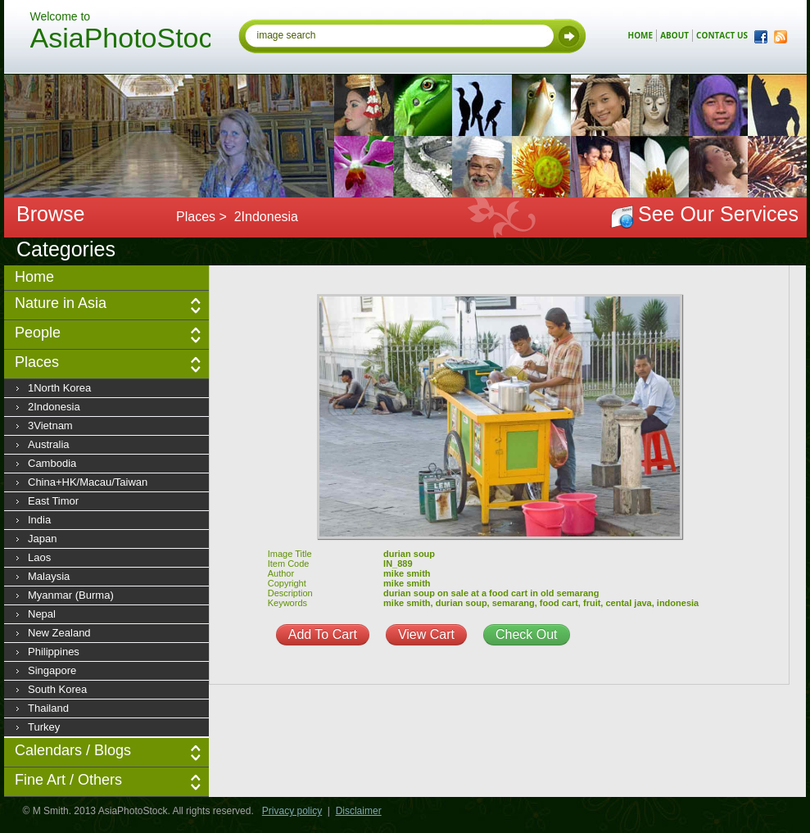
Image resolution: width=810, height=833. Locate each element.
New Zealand (59, 633)
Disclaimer (359, 811)
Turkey (44, 727)
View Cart (426, 634)
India (39, 520)
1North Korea (59, 388)
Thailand (48, 708)
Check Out (527, 634)
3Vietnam (50, 425)
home (641, 35)
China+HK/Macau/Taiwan (87, 482)
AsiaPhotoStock (120, 40)
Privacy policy (292, 811)
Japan (42, 538)
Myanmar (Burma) (71, 595)
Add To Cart (322, 634)
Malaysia (49, 576)
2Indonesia (54, 407)
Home (34, 277)
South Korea (57, 689)
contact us (722, 35)
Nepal (42, 614)
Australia (49, 444)
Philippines (53, 651)
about (674, 35)
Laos (39, 557)
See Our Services (718, 213)
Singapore (52, 670)
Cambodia (52, 463)
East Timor (53, 501)
